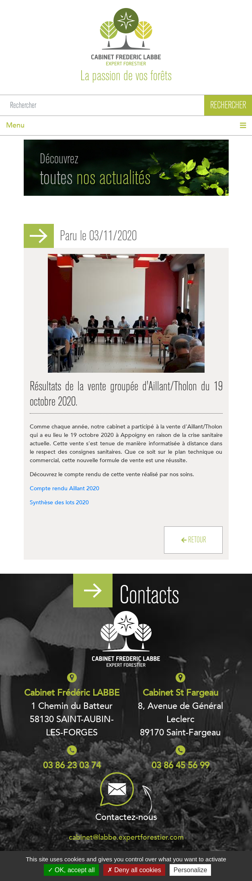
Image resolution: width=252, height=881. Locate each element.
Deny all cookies (134, 870)
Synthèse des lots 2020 (59, 502)
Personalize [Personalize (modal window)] (190, 870)
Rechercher (228, 105)
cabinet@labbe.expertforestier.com (126, 837)
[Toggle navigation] (126, 125)
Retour (193, 539)
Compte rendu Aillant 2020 (64, 488)
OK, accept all (71, 870)
